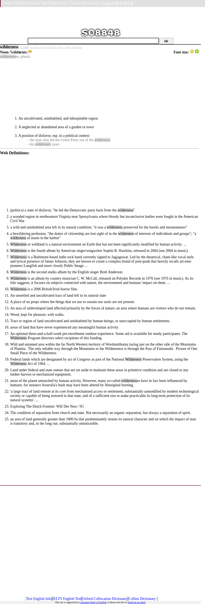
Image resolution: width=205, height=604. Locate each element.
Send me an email (136, 602)
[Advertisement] (99, 87)
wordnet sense (37, 47)
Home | (7, 3)
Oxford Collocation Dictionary (105, 599)
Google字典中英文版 (117, 3)
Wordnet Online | (27, 3)
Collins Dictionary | (84, 3)
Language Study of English (93, 602)
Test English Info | (54, 3)
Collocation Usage (54, 47)
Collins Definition (73, 47)
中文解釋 (24, 47)
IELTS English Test (66, 599)
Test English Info (39, 599)
